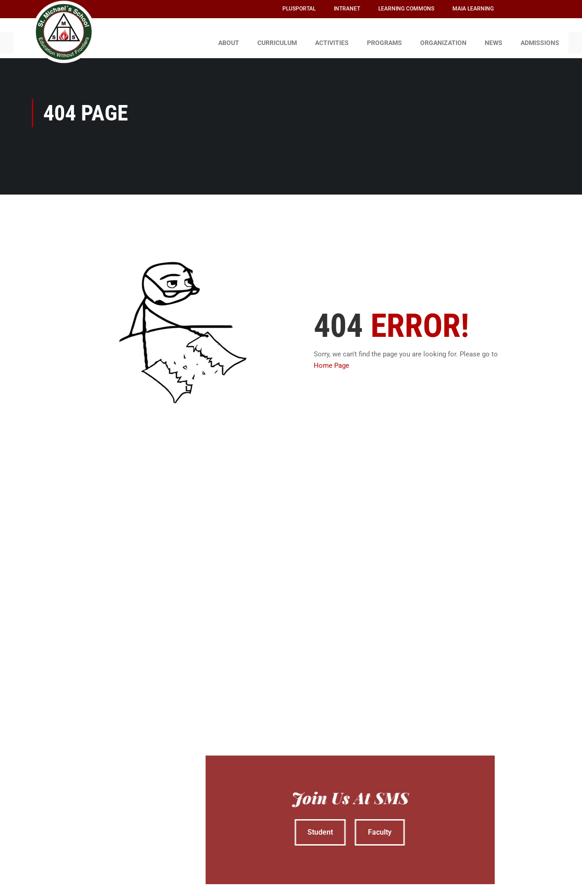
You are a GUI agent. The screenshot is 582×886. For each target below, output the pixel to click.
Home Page (331, 361)
